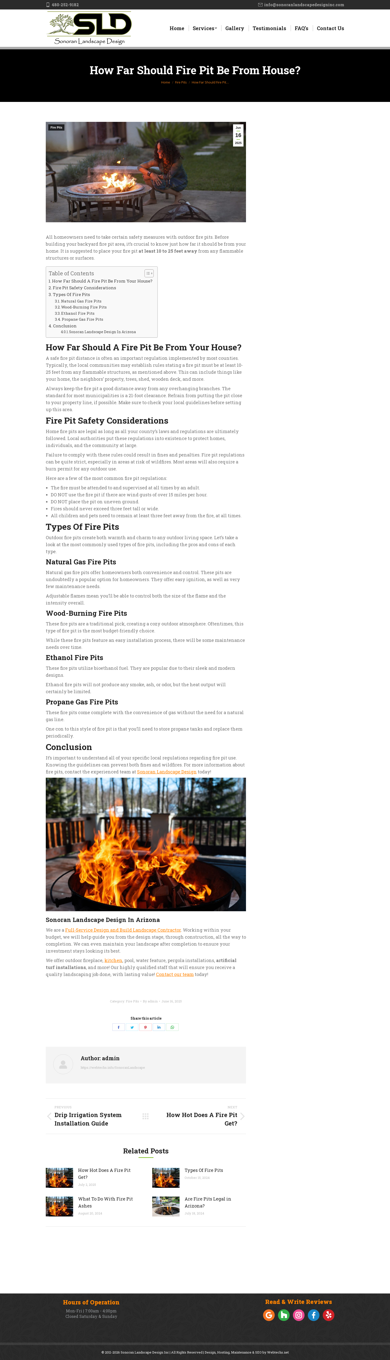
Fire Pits (56, 127)
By (150, 1001)
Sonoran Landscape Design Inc (145, 1352)
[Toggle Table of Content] (146, 273)
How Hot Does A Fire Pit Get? (104, 1173)
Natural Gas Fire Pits (81, 301)
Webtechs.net (278, 1352)
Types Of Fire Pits (71, 294)
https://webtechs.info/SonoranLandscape (113, 1067)
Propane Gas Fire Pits (82, 319)
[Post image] (59, 1178)
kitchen (113, 960)
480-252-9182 (62, 4)
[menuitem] (177, 28)
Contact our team (175, 974)
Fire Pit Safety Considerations (84, 288)
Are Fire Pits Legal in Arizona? (208, 1202)
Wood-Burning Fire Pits (84, 306)
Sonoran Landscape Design (167, 772)
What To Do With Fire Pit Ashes (105, 1202)
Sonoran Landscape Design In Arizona (102, 331)
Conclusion (65, 326)
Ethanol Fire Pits (78, 313)
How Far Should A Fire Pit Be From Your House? (102, 281)
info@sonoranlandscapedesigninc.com (301, 4)
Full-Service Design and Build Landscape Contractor (123, 930)
